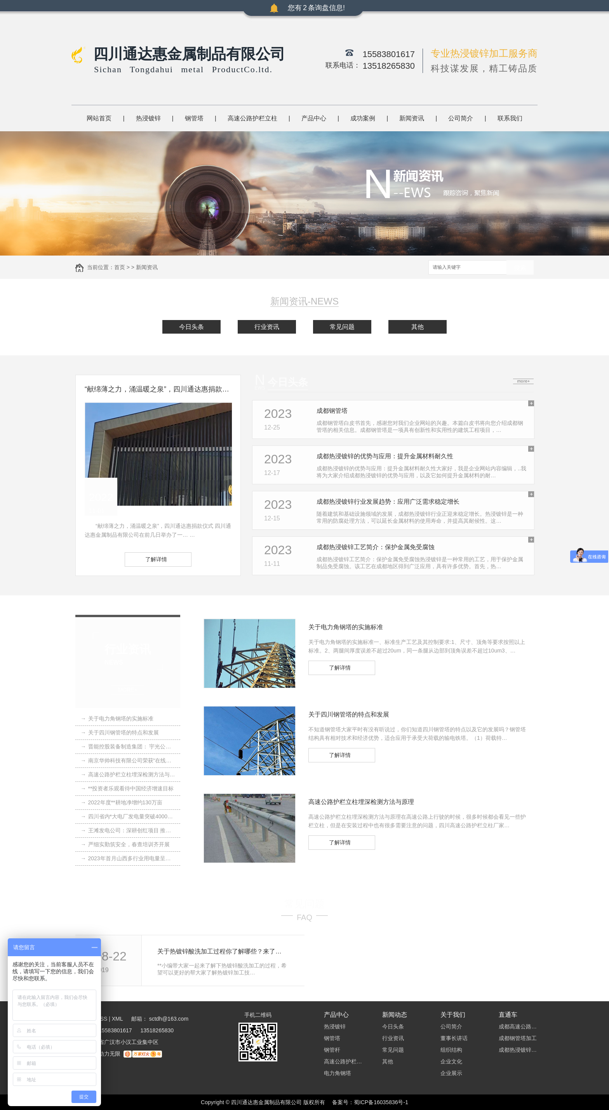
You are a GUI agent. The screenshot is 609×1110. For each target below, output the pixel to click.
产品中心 (313, 118)
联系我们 (510, 118)
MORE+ (127, 689)
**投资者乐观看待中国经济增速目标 (127, 788)
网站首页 (99, 118)
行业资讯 (266, 327)
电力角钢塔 (337, 1073)
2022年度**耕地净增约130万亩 (121, 802)
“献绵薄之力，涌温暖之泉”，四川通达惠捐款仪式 (158, 389)
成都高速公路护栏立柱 (518, 1026)
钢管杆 (332, 1050)
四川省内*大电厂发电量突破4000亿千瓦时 (128, 816)
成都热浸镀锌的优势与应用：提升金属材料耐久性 (385, 456)
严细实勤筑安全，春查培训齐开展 (125, 844)
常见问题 (342, 327)
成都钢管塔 (332, 410)
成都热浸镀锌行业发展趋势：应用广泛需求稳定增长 (388, 501)
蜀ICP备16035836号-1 (381, 1102)
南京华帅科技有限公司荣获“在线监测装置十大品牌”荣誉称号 (128, 760)
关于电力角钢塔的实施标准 (117, 718)
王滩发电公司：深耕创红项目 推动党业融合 (128, 830)
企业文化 (451, 1061)
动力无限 (109, 1054)
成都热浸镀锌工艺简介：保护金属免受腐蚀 (376, 547)
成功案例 (362, 118)
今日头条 (191, 327)
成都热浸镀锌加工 (518, 1050)
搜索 (520, 267)
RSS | (103, 1019)
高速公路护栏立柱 (252, 118)
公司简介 (460, 118)
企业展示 (451, 1073)
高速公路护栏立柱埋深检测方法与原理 (128, 774)
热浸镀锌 (148, 118)
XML (118, 1019)
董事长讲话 (454, 1038)
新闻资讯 (411, 118)
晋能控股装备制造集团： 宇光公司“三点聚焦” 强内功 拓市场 (128, 746)
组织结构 (451, 1050)
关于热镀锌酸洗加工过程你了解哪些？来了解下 (222, 951)
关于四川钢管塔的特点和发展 (120, 732)
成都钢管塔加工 (518, 1038)
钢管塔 (194, 118)
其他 (417, 327)
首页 (119, 267)
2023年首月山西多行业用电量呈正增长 (128, 858)
